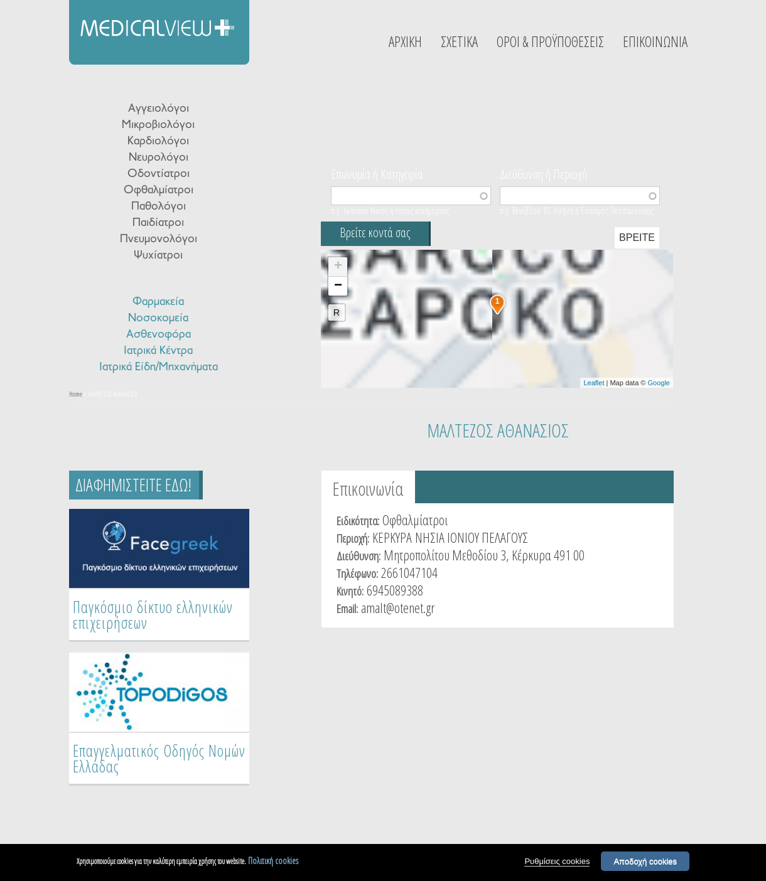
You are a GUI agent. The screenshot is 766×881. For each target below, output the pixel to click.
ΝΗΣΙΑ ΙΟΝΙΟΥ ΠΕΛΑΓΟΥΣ (471, 537)
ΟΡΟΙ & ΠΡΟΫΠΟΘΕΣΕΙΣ (550, 41)
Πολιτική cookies (273, 861)
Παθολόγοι (158, 207)
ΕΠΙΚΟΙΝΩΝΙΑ (655, 41)
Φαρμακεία (158, 302)
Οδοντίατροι (158, 174)
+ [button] (338, 266)
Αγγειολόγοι (158, 109)
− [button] (338, 286)
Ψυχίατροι (158, 256)
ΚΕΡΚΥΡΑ (392, 537)
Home (75, 393)
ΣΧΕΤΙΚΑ (459, 41)
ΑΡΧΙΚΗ (405, 41)
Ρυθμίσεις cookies (557, 862)
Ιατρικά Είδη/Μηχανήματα (158, 367)
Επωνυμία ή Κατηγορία (377, 173)
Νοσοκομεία (158, 318)
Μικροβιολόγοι (158, 125)
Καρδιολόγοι (158, 141)
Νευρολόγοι (158, 158)
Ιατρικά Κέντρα (158, 351)
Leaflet (593, 383)
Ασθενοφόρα (158, 335)
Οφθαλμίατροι (158, 190)
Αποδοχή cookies (645, 862)
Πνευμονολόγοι (158, 239)
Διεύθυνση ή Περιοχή (543, 173)
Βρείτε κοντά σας (375, 232)
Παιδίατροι (158, 223)
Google (659, 383)
